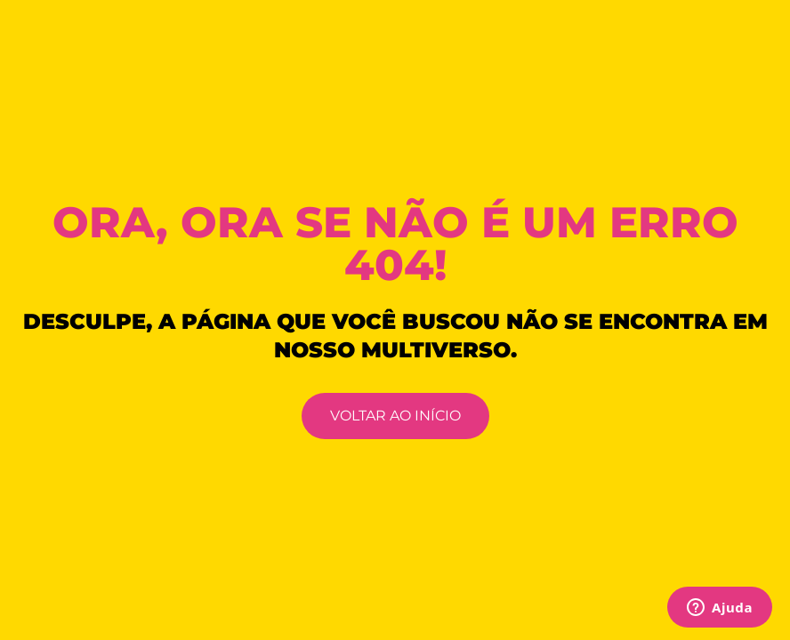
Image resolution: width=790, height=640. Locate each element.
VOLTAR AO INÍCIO (395, 415)
